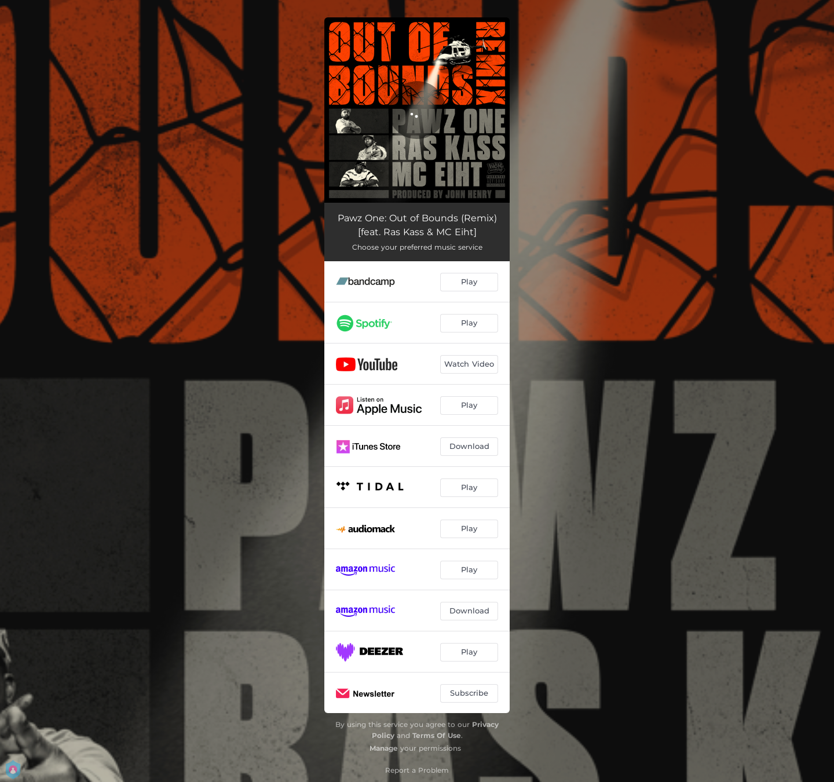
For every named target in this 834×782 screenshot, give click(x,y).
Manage (384, 748)
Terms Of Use (436, 735)
